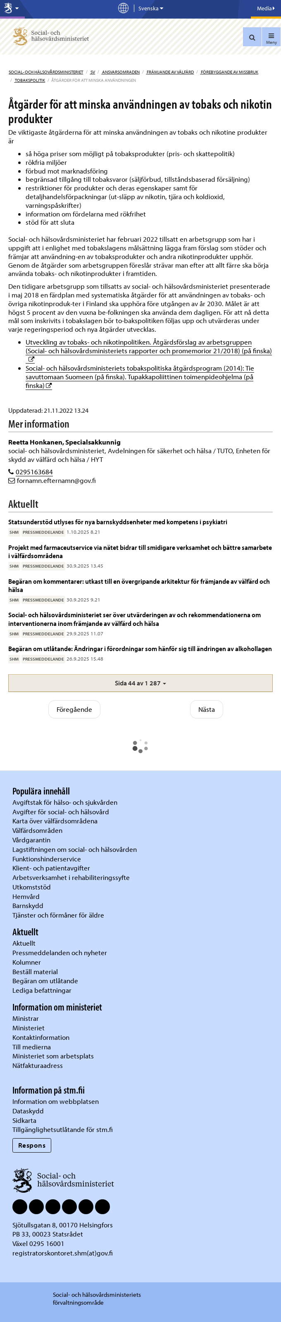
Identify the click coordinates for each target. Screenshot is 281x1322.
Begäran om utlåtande (45, 980)
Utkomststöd (31, 886)
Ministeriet (28, 1027)
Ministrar (25, 1018)
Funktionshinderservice (46, 858)
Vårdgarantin (31, 839)
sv (92, 72)
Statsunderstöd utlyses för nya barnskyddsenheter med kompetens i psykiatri (118, 521)
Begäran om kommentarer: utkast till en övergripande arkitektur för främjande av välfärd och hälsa (139, 585)
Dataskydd (28, 1110)
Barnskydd (27, 905)
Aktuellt (24, 943)
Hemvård (26, 896)
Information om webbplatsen (55, 1101)
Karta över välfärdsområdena (55, 820)
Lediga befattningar (41, 990)
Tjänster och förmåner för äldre (58, 915)
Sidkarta (24, 1120)
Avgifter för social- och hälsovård (60, 811)
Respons (32, 1145)
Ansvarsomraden (120, 72)
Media (266, 8)
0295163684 (34, 471)
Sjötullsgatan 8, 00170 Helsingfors (62, 1224)
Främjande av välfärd (170, 72)
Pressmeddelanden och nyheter (59, 952)
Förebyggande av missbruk (229, 72)
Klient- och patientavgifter (51, 867)
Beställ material (35, 971)
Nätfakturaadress (37, 1065)
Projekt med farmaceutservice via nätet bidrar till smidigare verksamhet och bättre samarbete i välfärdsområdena (140, 551)
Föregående (74, 709)
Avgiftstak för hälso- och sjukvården (64, 802)
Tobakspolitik (29, 80)
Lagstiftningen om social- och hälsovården (74, 849)
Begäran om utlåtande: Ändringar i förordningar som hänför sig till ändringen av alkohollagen (140, 648)
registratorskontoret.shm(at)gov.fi (62, 1252)
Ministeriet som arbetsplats (53, 1055)
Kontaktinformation (40, 1037)
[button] (140, 683)
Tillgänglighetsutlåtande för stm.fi (62, 1129)
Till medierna (31, 1046)
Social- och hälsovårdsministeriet (46, 72)
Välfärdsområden (37, 830)
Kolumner (26, 962)
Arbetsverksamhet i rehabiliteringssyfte (71, 877)
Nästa (206, 709)
